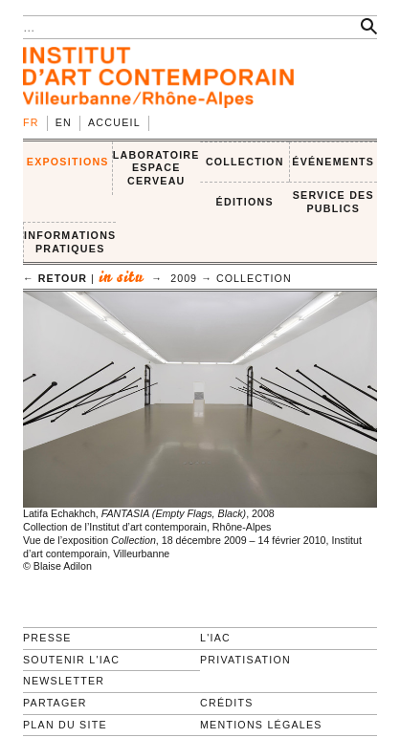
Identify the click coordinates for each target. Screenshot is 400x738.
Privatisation (245, 659)
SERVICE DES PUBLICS (333, 201)
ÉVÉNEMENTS (333, 161)
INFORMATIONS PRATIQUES (70, 241)
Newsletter (63, 680)
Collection (254, 278)
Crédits (226, 702)
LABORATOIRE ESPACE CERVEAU (156, 167)
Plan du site (65, 724)
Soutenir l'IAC (71, 659)
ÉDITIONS (245, 201)
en (64, 122)
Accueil (114, 122)
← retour (55, 278)
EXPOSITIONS (68, 161)
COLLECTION (245, 161)
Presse (47, 637)
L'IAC (215, 637)
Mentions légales (261, 724)
